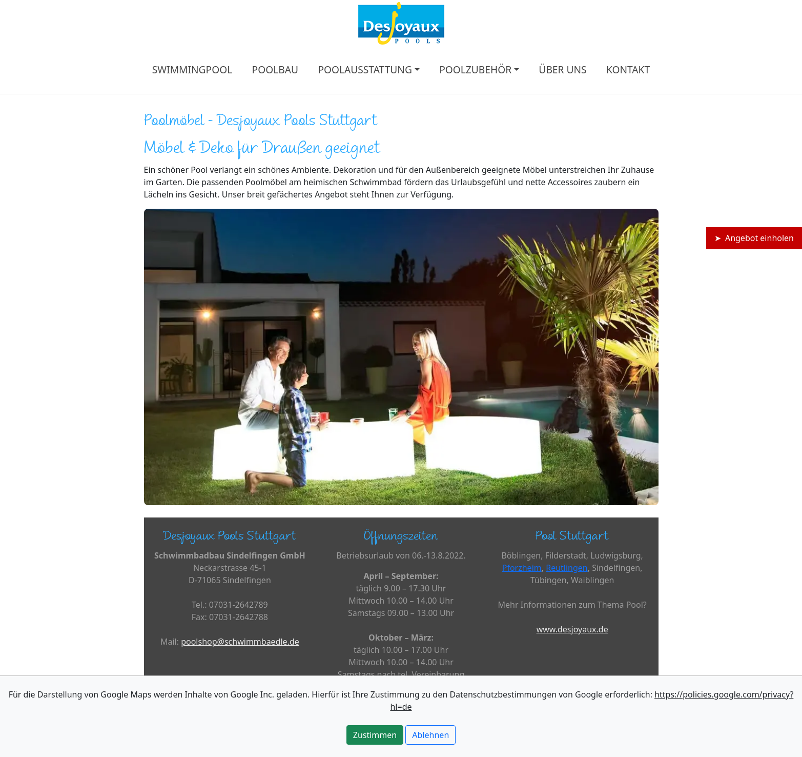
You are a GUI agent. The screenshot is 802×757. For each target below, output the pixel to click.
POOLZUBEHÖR (475, 69)
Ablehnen (430, 735)
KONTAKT (628, 69)
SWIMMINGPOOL (192, 69)
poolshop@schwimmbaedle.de (240, 641)
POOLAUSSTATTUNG (365, 69)
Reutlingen (567, 567)
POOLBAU (275, 69)
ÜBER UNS (562, 69)
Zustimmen (375, 735)
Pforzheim (522, 567)
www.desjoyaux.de (572, 629)
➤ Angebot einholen (754, 238)
